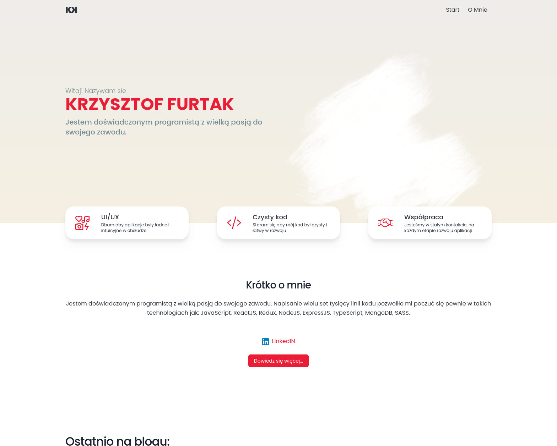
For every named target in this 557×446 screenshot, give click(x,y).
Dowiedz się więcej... (278, 360)
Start (452, 10)
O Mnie (477, 10)
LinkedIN (278, 341)
